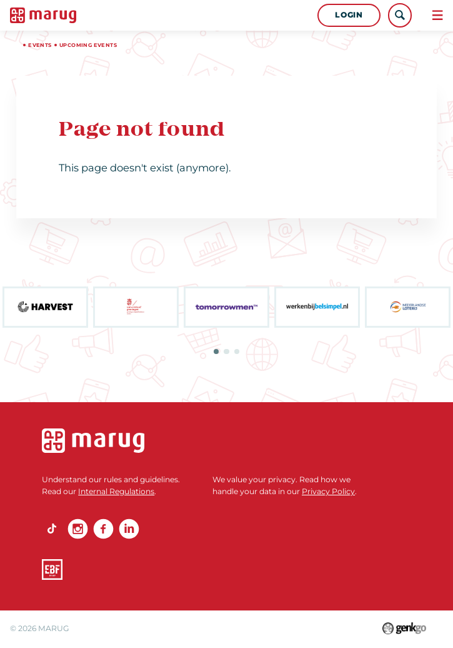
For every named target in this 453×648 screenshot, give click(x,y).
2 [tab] (226, 351)
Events (39, 45)
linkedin (129, 529)
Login (348, 14)
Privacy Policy (328, 491)
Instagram (77, 529)
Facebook (103, 529)
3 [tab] (236, 351)
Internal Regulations (116, 491)
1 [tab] (216, 351)
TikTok (52, 529)
